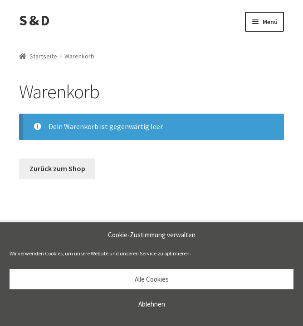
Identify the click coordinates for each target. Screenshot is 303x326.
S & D (34, 20)
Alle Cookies (152, 279)
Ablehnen (151, 304)
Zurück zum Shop (57, 168)
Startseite (43, 56)
